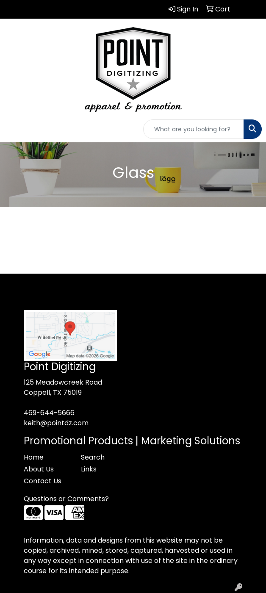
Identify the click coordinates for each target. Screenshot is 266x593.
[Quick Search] (193, 129)
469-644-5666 (49, 413)
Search (93, 457)
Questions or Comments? (66, 499)
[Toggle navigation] (13, 129)
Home (34, 457)
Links (89, 469)
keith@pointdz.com (56, 423)
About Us (39, 469)
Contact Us (42, 481)
